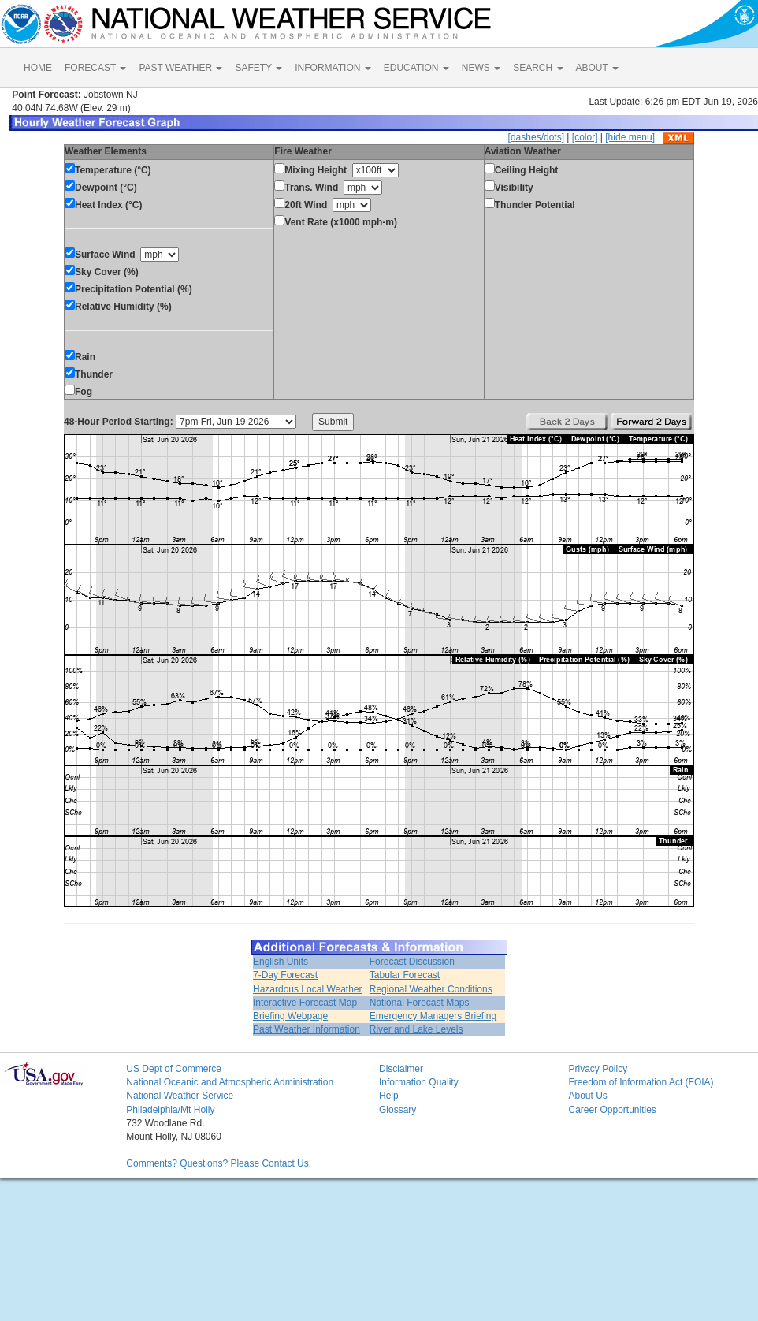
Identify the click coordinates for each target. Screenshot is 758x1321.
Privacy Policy (597, 1068)
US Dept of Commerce (173, 1068)
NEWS (481, 67)
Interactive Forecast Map (305, 1002)
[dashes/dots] (536, 137)
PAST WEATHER (180, 67)
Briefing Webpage (290, 1015)
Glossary (397, 1109)
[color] (585, 137)
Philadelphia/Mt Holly (170, 1109)
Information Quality (419, 1082)
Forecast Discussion (412, 961)
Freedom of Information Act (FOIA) (640, 1082)
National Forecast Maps (420, 1002)
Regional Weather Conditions (431, 989)
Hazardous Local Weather (307, 989)
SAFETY (258, 67)
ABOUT (597, 67)
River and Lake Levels (416, 1029)
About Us (587, 1095)
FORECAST (95, 67)
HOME (38, 67)
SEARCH (538, 67)
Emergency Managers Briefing (433, 1015)
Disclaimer (401, 1068)
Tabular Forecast (405, 975)
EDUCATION (416, 67)
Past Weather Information (306, 1029)
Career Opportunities (612, 1109)
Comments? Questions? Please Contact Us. (218, 1163)
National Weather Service (179, 1095)
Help (389, 1095)
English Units (280, 961)
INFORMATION (332, 67)
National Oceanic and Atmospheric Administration (229, 1082)
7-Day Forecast (285, 975)
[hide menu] (630, 137)
